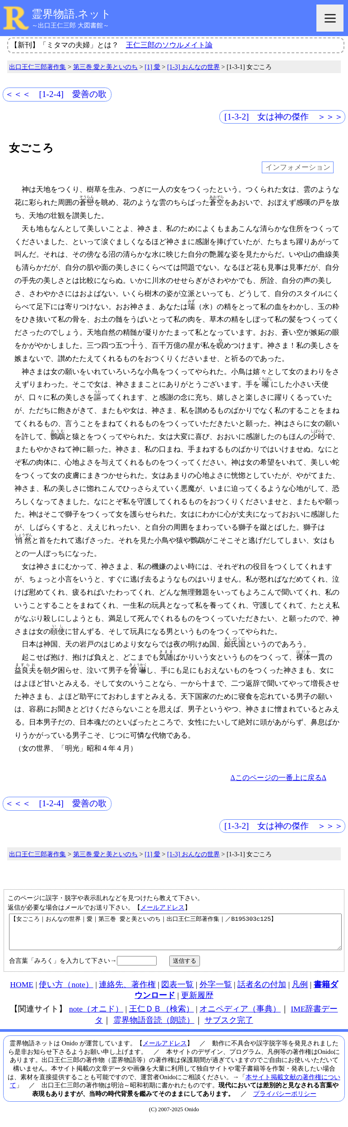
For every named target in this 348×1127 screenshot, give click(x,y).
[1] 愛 (152, 66)
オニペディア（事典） (240, 1015)
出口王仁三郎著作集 (37, 66)
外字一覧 (216, 991)
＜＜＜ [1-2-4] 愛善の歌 (56, 94)
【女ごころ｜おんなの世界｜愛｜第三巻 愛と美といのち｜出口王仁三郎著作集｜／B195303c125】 (175, 935)
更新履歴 (197, 1002)
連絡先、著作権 (127, 991)
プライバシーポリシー (284, 1100)
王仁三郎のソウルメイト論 (169, 45)
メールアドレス (162, 907)
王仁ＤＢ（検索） (161, 1015)
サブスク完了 (228, 1026)
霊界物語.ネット (71, 14)
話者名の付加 (261, 991)
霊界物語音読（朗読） (154, 1026)
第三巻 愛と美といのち (105, 66)
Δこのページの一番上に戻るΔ (278, 777)
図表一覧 (177, 991)
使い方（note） (66, 991)
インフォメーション (297, 167)
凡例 (300, 991)
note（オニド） (96, 1015)
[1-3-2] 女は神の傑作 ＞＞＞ (283, 116)
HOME (21, 991)
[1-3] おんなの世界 (193, 66)
